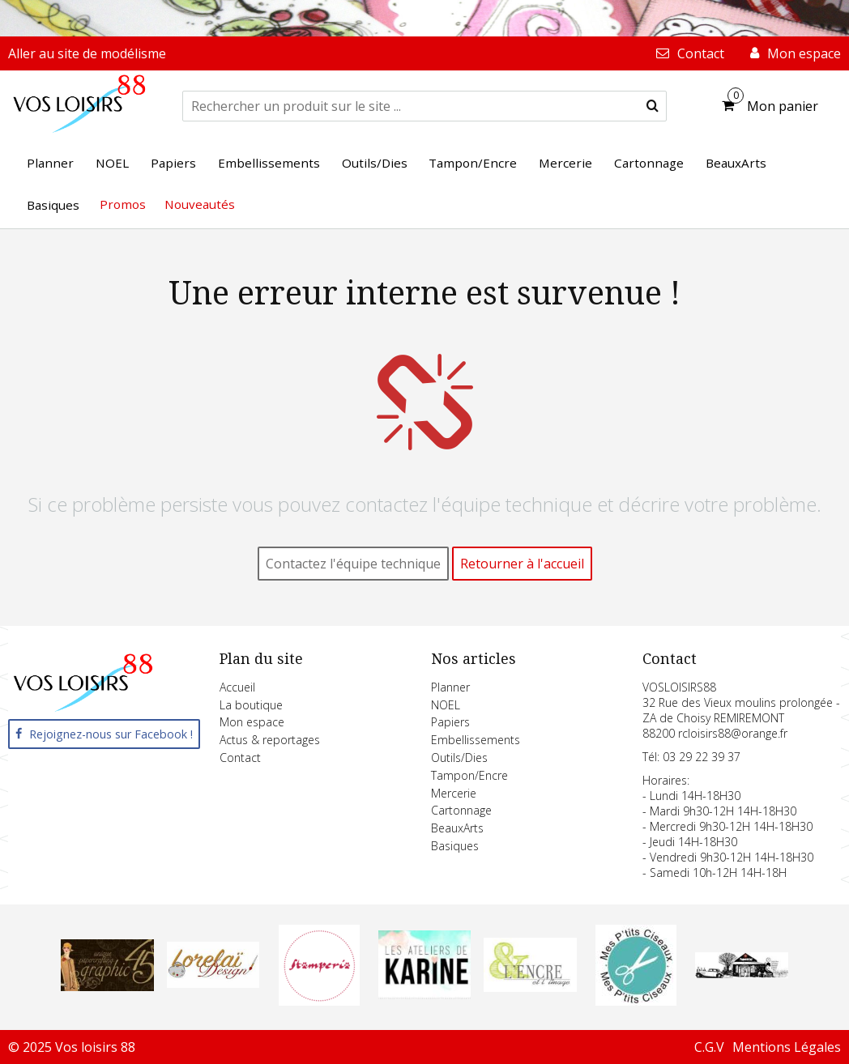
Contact (240, 757)
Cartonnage (461, 810)
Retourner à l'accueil (522, 563)
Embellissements (475, 739)
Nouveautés (199, 204)
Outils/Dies (459, 757)
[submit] (652, 106)
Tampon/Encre (469, 775)
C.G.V (709, 1047)
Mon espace (252, 722)
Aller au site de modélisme (87, 53)
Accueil (237, 687)
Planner (450, 687)
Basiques (455, 845)
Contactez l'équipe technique (353, 563)
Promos (123, 204)
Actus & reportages (270, 739)
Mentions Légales (786, 1047)
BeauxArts (457, 828)
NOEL (445, 705)
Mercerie (453, 793)
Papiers (450, 722)
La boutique (251, 705)
